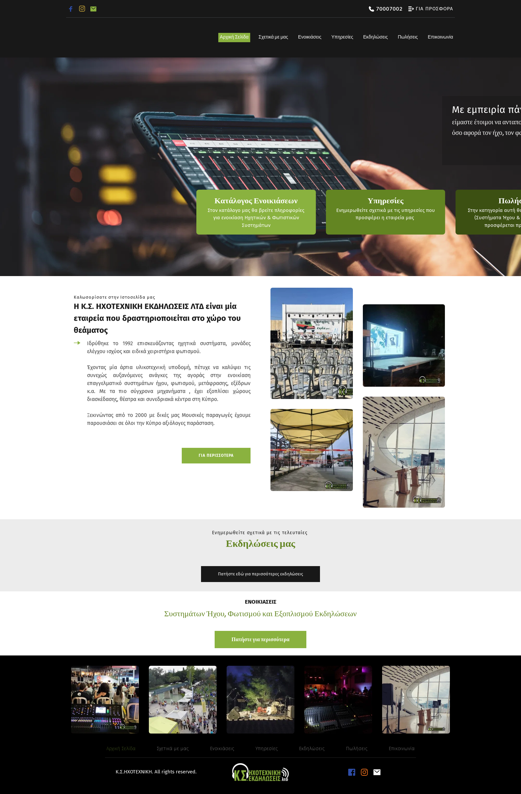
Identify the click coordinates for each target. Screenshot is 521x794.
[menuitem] (234, 37)
